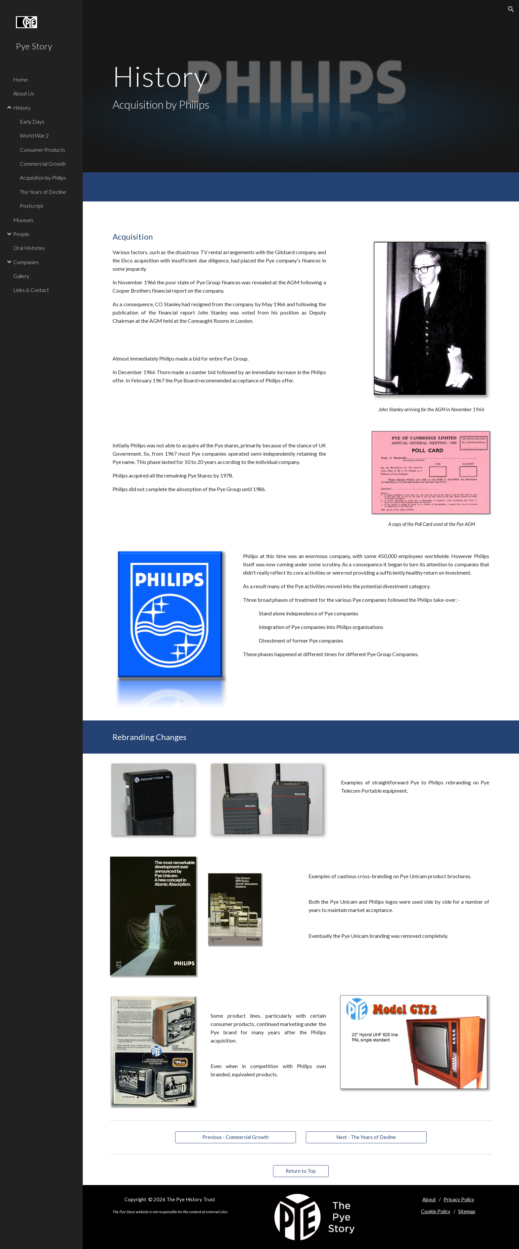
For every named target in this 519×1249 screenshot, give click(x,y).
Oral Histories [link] (29, 248)
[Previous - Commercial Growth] (235, 1137)
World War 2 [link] (34, 135)
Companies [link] (26, 262)
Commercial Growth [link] (43, 163)
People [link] (21, 234)
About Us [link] (23, 93)
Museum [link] (23, 220)
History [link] (21, 107)
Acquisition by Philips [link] (43, 177)
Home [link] (20, 79)
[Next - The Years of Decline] (366, 1137)
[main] (235, 86)
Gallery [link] (21, 276)
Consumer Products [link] (42, 149)
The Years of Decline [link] (43, 192)
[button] (511, 9)
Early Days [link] (32, 121)
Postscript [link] (31, 205)
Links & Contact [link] (31, 290)
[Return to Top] (300, 1170)
